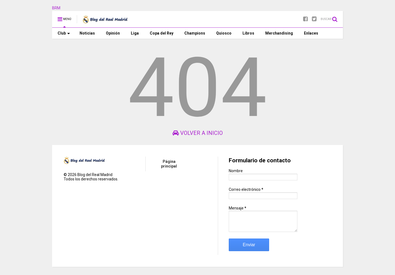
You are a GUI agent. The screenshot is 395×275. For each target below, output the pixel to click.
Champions (194, 33)
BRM (56, 8)
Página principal (169, 163)
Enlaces (311, 33)
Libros (248, 33)
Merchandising (279, 33)
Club (64, 33)
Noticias (87, 33)
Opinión (113, 33)
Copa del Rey (161, 33)
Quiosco (224, 33)
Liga (135, 33)
